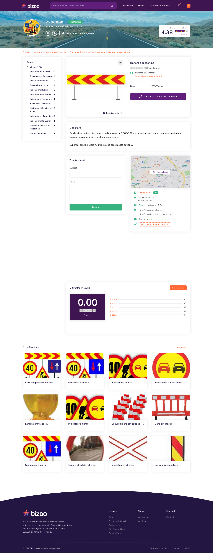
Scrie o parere (178, 286)
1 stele (113, 313)
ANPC (187, 547)
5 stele (113, 298)
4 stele (113, 301)
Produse (128, 5)
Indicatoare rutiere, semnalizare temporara (81, 381)
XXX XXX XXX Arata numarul (79, 31)
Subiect (73, 166)
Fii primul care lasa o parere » (149, 74)
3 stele (113, 305)
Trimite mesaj (145, 217)
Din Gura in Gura (117, 527)
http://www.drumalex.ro (150, 208)
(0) (185, 298)
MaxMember (143, 515)
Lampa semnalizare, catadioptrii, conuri (36, 422)
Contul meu (114, 523)
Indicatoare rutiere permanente (122, 463)
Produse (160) (34, 66)
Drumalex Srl (54, 20)
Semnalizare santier (36, 463)
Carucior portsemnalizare (39, 381)
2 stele (113, 309)
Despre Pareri (115, 531)
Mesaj (72, 180)
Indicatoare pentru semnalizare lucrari (122, 381)
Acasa (29, 60)
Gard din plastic (163, 422)
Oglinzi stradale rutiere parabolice (81, 463)
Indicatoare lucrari (78, 422)
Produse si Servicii (117, 519)
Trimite (96, 205)
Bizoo (32, 547)
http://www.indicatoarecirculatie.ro (155, 212)
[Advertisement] (128, 256)
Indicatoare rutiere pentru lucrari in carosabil (169, 381)
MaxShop (142, 519)
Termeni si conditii (158, 547)
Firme (141, 5)
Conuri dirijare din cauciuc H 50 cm (127, 422)
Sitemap (176, 547)
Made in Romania (160, 5)
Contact (170, 515)
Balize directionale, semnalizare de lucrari (167, 463)
